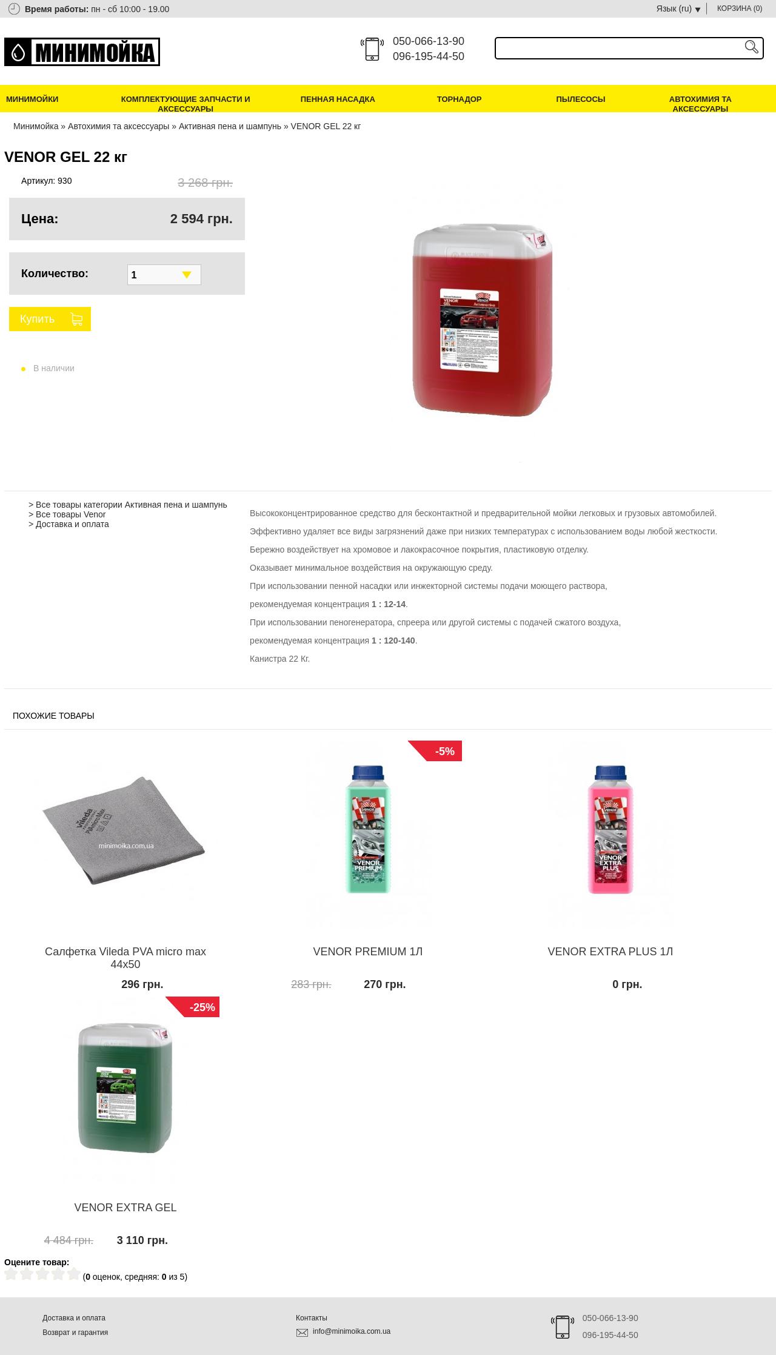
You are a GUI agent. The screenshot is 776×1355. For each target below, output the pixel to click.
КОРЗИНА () (740, 8)
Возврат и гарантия (75, 1332)
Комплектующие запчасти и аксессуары (185, 104)
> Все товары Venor (67, 514)
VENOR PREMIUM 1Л (368, 952)
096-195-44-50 (428, 56)
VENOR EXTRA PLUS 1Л (611, 952)
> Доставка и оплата (68, 524)
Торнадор (459, 99)
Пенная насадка (338, 99)
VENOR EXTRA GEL (125, 1208)
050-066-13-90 (428, 41)
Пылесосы (580, 99)
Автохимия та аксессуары (700, 104)
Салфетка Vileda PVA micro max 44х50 (125, 958)
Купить (37, 319)
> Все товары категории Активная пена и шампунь (127, 504)
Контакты (311, 1318)
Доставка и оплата (73, 1318)
